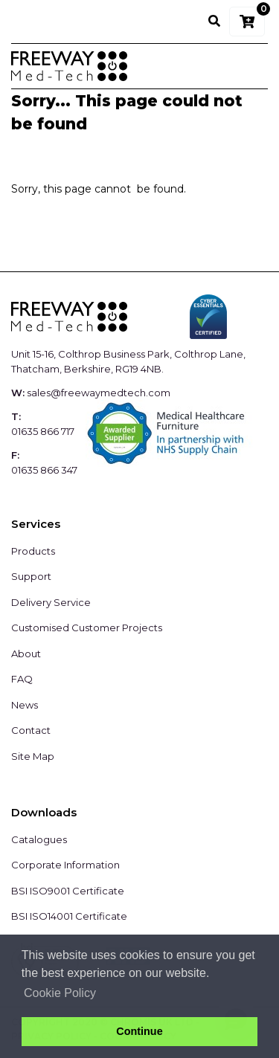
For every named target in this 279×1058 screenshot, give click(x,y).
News (24, 705)
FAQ (22, 679)
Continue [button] (139, 1031)
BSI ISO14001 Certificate (69, 916)
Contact (31, 730)
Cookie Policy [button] (60, 993)
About (26, 653)
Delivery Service (51, 602)
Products (33, 551)
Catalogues (39, 839)
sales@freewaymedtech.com (98, 393)
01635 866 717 (42, 431)
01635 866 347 (44, 470)
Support (31, 576)
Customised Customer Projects (86, 627)
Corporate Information (65, 865)
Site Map (32, 756)
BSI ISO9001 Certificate (67, 891)
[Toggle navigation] (247, 66)
